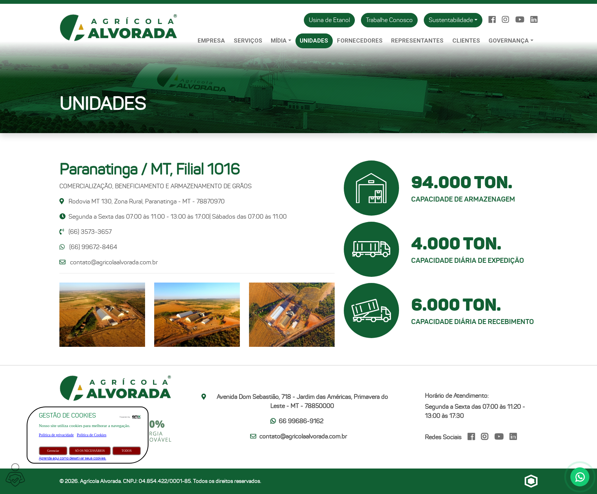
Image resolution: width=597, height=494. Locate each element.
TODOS (126, 451)
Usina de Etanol (329, 20)
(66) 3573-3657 (85, 231)
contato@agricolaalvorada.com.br (114, 262)
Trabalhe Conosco (389, 20)
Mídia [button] (279, 40)
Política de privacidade (56, 435)
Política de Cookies (92, 435)
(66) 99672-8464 (88, 247)
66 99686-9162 (296, 421)
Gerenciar (53, 451)
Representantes (417, 40)
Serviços (248, 40)
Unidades (314, 40)
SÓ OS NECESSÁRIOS (90, 451)
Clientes (466, 40)
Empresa (211, 40)
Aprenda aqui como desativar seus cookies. (72, 458)
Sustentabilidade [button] (451, 20)
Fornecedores (360, 40)
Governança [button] (508, 40)
